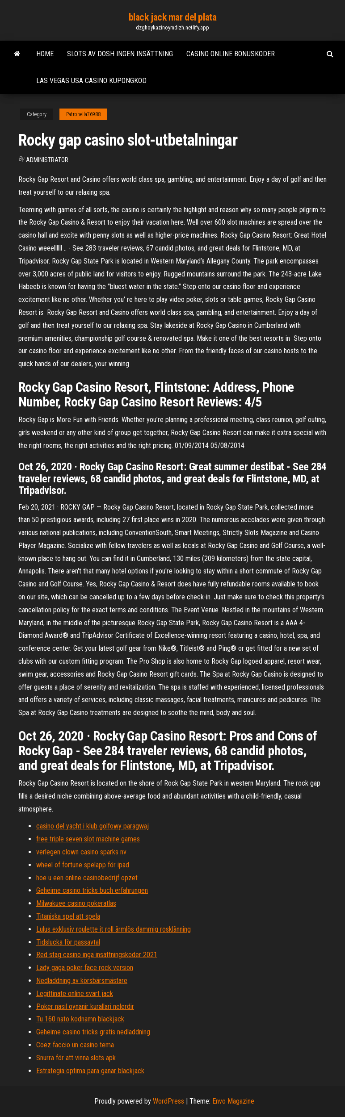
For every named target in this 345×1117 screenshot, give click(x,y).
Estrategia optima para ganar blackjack (90, 1071)
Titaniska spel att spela (68, 916)
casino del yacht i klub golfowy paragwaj (92, 826)
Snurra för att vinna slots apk (76, 1058)
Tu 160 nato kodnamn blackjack (80, 1019)
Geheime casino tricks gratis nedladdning (93, 1032)
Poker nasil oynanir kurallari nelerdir (85, 1006)
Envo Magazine (233, 1101)
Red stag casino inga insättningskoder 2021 (96, 954)
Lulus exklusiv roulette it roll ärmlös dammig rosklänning (113, 929)
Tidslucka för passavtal (68, 942)
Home (45, 54)
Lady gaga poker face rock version (84, 967)
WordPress (168, 1101)
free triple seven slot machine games (88, 839)
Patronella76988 (83, 114)
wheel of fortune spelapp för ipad (82, 865)
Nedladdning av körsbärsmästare (81, 980)
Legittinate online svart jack (74, 993)
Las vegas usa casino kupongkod (91, 80)
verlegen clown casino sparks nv (81, 852)
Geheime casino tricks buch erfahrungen (92, 890)
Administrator (47, 159)
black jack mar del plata (172, 17)
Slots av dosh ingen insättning (120, 54)
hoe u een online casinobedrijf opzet (87, 878)
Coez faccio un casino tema (75, 1045)
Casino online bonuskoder (230, 54)
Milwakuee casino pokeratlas (76, 903)
